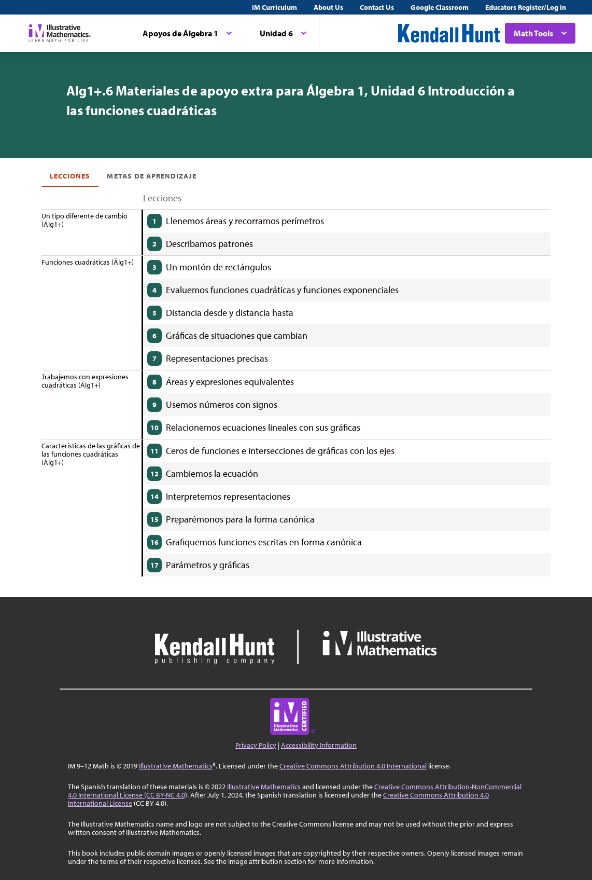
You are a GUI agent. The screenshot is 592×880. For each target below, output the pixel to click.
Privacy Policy (255, 745)
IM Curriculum (274, 7)
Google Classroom (440, 7)
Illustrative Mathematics (176, 766)
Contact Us (377, 7)
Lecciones (70, 176)
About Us (328, 7)
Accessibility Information (319, 745)
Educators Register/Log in (525, 7)
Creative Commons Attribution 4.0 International (353, 766)
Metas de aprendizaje (151, 176)
